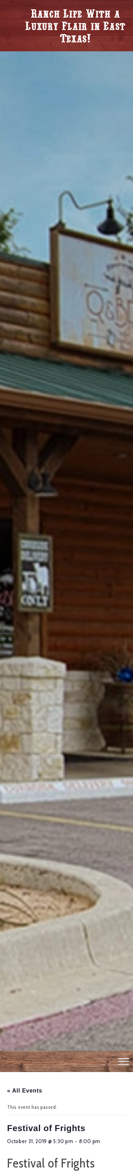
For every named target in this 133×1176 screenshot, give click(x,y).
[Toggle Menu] (123, 1061)
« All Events (24, 1091)
